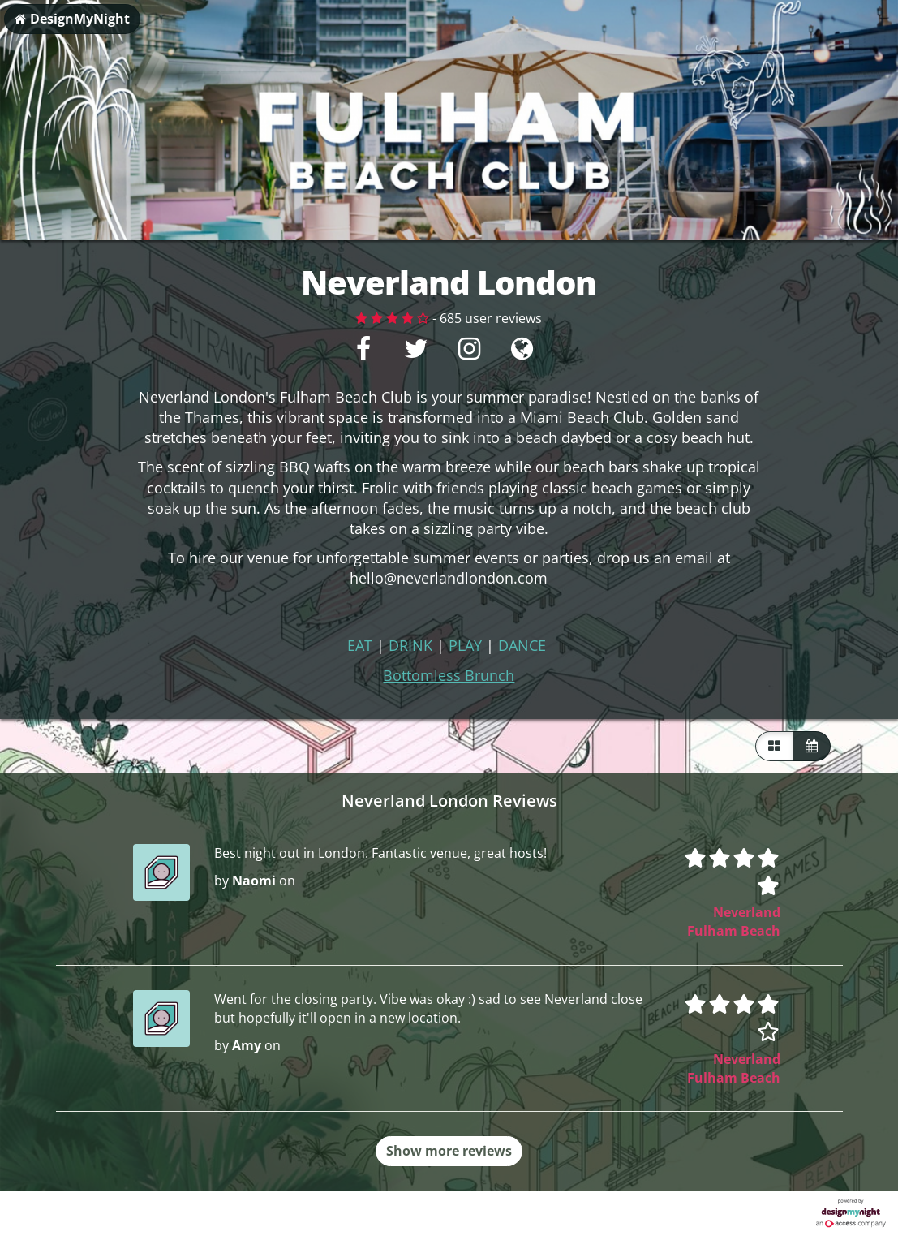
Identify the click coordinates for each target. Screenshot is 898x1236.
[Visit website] (522, 353)
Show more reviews (449, 1151)
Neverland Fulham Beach (733, 921)
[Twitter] (416, 353)
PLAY (465, 645)
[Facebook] (363, 353)
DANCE (522, 645)
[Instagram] (469, 353)
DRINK (410, 645)
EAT (361, 645)
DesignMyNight (72, 19)
